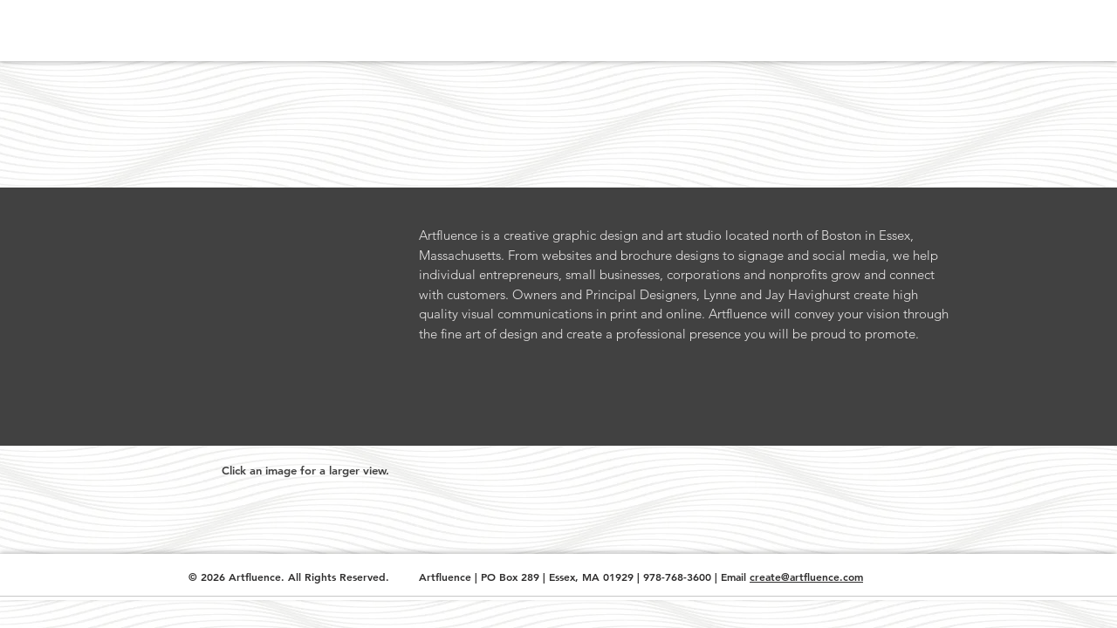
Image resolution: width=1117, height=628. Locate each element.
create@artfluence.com (806, 577)
